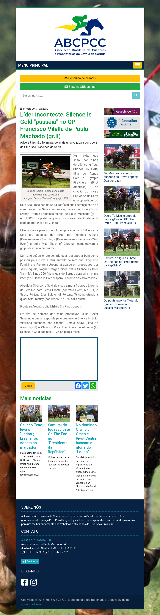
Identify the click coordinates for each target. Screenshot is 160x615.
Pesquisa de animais (80, 78)
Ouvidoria (30, 561)
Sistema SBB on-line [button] (80, 86)
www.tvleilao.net (32, 604)
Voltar (28, 386)
